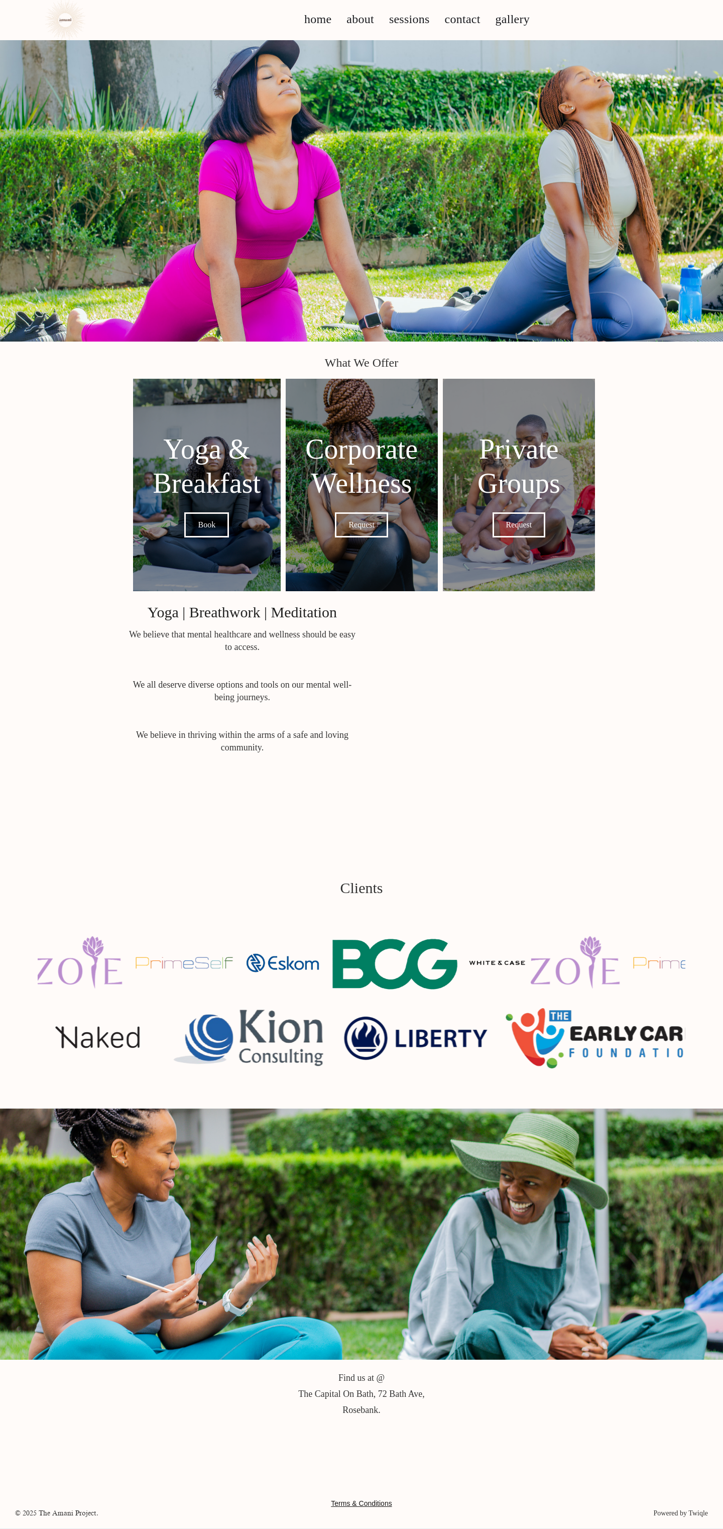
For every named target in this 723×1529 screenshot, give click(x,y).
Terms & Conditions (361, 1503)
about (360, 19)
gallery (513, 19)
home (317, 19)
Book (206, 524)
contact (462, 19)
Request (361, 524)
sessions (409, 19)
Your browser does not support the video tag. (519, 739)
